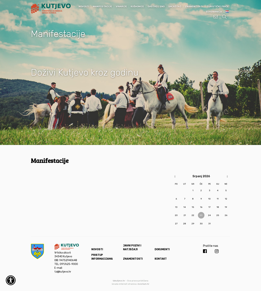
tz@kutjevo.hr (62, 271)
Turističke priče (218, 6)
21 (185, 215)
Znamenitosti (194, 6)
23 (201, 215)
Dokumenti (162, 249)
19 (226, 207)
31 (209, 223)
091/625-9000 (69, 264)
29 (193, 223)
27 (176, 223)
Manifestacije (102, 6)
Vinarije (121, 6)
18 (218, 207)
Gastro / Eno (156, 6)
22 (193, 215)
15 (193, 207)
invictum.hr (143, 284)
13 (176, 207)
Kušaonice (137, 6)
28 (184, 223)
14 (184, 207)
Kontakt (161, 258)
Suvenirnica (214, 11)
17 (209, 207)
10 (209, 199)
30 (201, 223)
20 (176, 215)
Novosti (84, 6)
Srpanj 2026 (201, 176)
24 (209, 215)
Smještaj (174, 6)
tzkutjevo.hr (119, 280)
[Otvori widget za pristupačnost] (10, 280)
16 (201, 207)
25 (217, 215)
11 (218, 199)
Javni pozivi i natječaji (132, 247)
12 (226, 199)
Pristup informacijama (102, 256)
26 (226, 215)
